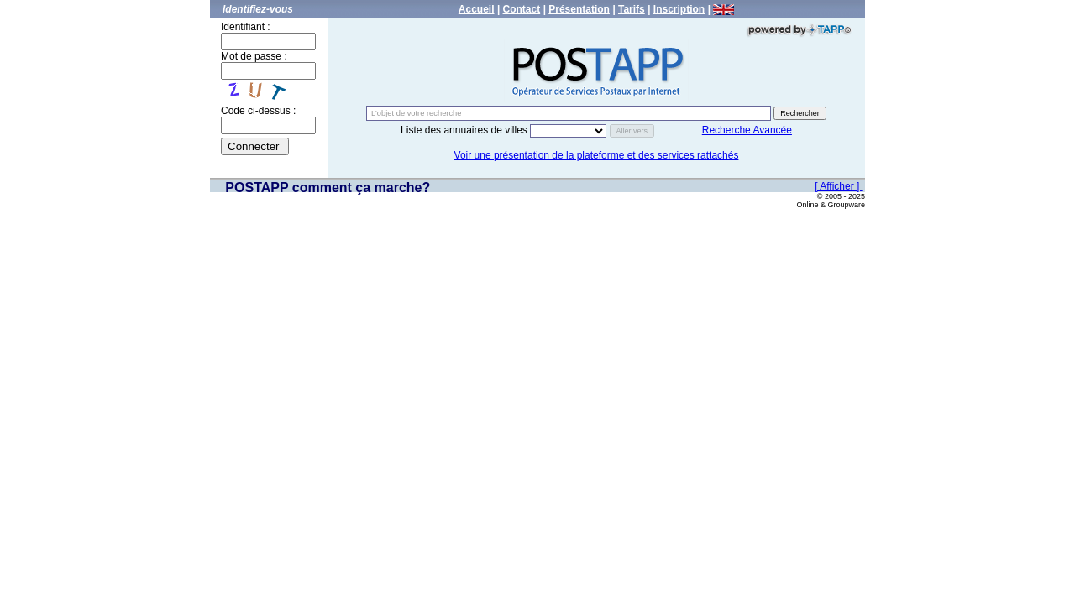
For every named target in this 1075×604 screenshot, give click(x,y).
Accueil (477, 9)
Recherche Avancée (747, 130)
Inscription (679, 9)
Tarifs (631, 9)
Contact (522, 9)
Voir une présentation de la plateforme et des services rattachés (596, 155)
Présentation (579, 9)
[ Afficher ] (838, 186)
